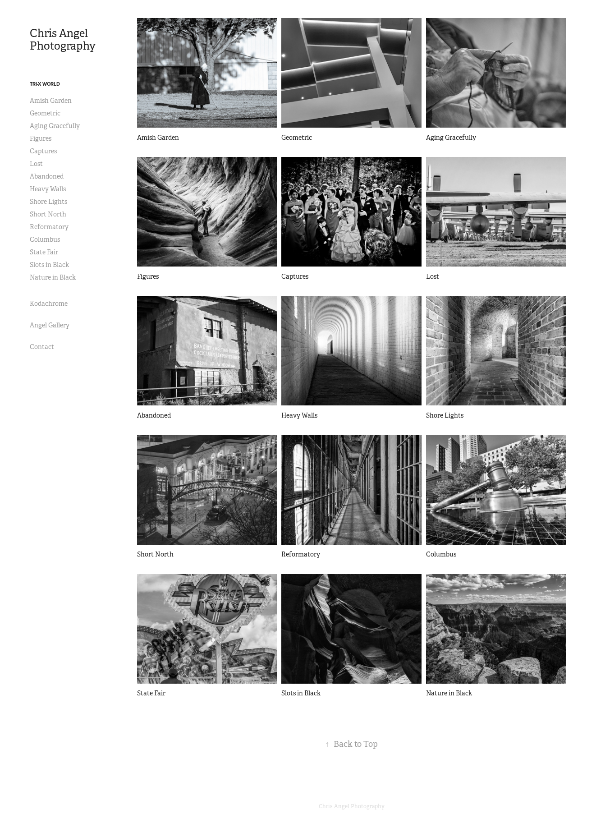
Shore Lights (48, 202)
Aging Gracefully (55, 126)
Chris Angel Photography (63, 40)
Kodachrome (49, 303)
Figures (40, 138)
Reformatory (49, 227)
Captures (43, 151)
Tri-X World (45, 83)
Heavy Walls (48, 189)
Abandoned (47, 176)
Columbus (45, 239)
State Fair (44, 252)
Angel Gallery (49, 325)
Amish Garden (51, 101)
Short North (48, 214)
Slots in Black (49, 265)
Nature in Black (53, 277)
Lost (36, 164)
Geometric (45, 113)
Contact (42, 347)
